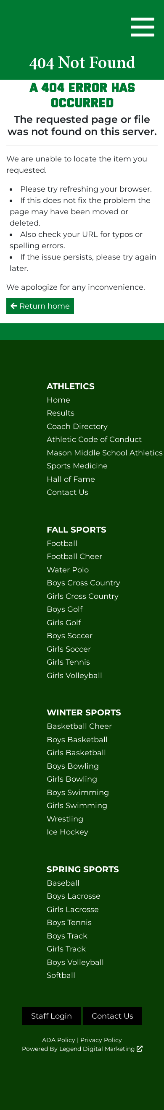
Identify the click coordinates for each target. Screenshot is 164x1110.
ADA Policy (58, 1040)
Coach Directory (77, 426)
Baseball (63, 883)
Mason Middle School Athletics (82, 453)
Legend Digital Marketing (101, 1049)
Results (60, 413)
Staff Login (51, 1016)
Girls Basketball (76, 752)
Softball (61, 975)
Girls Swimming (77, 805)
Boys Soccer (70, 635)
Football (62, 543)
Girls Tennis (68, 662)
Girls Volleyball (74, 675)
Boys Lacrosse (74, 896)
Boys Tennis (69, 922)
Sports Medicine (77, 466)
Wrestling (65, 819)
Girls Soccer (69, 649)
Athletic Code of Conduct (82, 439)
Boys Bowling (73, 766)
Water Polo (68, 569)
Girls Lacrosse (73, 909)
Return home (40, 306)
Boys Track (67, 936)
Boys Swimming (78, 792)
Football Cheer (74, 556)
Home (58, 400)
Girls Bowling (72, 779)
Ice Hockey (67, 832)
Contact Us (67, 492)
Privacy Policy (101, 1040)
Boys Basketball (77, 739)
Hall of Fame (71, 479)
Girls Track (66, 949)
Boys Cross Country (82, 582)
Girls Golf (64, 622)
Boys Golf (64, 609)
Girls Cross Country (82, 596)
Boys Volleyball (75, 962)
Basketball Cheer (79, 726)
